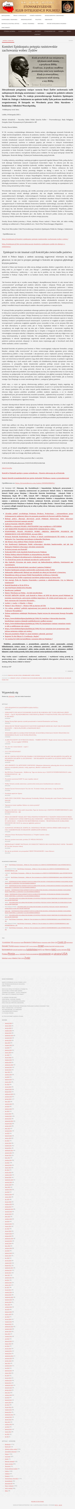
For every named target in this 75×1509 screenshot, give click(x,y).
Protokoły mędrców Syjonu (13, 793)
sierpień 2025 (8, 1040)
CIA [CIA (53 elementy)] (56, 942)
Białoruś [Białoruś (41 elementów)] (39, 942)
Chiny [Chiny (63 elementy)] (53, 942)
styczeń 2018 (8, 1260)
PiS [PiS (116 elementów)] (68, 949)
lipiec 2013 (7, 1392)
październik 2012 (9, 1414)
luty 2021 (7, 1170)
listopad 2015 (8, 1324)
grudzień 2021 (8, 1145)
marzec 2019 (8, 1226)
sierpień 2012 (8, 1419)
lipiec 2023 (7, 1101)
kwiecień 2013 (8, 1400)
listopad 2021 (8, 1148)
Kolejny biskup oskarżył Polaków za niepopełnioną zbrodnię (27, 554)
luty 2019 (7, 1228)
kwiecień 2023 (8, 1109)
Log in (60, 1505)
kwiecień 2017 (8, 1282)
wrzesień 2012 (8, 1417)
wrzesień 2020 (8, 1182)
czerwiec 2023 (8, 1104)
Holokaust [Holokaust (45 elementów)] (22, 946)
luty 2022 (7, 1140)
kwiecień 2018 (8, 1253)
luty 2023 (7, 1111)
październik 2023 (9, 1094)
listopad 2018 (8, 1236)
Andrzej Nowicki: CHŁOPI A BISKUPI (18, 524)
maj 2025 (7, 1047)
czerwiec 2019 (8, 1219)
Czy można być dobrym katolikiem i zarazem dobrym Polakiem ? (29, 639)
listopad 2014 (8, 1353)
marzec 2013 (8, 1402)
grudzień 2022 (8, 1116)
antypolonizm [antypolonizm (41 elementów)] (16, 942)
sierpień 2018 (8, 1243)
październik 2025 (9, 1035)
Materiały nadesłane (8, 40)
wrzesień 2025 (8, 1038)
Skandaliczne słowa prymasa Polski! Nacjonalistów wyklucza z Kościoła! (31, 575)
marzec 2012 (8, 1431)
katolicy (18, 678)
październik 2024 (9, 1064)
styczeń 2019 (8, 1231)
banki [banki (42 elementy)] (22, 942)
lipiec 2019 (7, 1216)
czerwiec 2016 (8, 1307)
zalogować (11, 696)
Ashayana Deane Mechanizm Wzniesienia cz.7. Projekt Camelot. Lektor (27, 835)
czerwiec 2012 (8, 1424)
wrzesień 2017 (8, 1270)
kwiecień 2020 (8, 1194)
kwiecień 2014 (8, 1370)
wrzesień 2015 (8, 1329)
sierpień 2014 (8, 1360)
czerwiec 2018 (8, 1248)
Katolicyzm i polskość (13, 590)
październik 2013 (9, 1385)
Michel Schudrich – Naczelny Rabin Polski (53, 678)
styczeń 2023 (8, 1113)
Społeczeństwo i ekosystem (11, 1478)
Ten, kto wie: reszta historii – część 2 (16, 747)
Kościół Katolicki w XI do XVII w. (17, 585)
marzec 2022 (8, 1138)
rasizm (3, 679)
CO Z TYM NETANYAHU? (13, 751)
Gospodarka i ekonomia (10, 1451)
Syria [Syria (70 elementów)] (28, 954)
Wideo (69, 31)
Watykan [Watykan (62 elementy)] (5, 958)
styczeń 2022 (8, 1143)
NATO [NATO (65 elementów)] (40, 950)
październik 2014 (9, 1356)
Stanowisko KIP (49, 31)
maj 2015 (7, 1338)
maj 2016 (7, 1309)
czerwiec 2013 (8, 1395)
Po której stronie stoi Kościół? (16, 549)
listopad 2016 (8, 1294)
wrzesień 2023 (8, 1096)
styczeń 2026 (8, 1028)
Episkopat (12, 678)
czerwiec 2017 (8, 1277)
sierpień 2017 (8, 1272)
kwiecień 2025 (8, 1050)
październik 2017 (9, 1267)
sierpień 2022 (8, 1126)
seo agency (7, 890)
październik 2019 (9, 1209)
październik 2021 (9, 1150)
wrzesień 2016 (8, 1299)
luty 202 (7, 1436)
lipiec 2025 (7, 1042)
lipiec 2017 (7, 1275)
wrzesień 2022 (8, 1123)
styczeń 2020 (8, 1201)
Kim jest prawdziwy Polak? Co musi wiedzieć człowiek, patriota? (29, 634)
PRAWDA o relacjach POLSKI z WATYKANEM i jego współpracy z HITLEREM (33, 526)
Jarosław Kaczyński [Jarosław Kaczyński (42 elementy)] (49, 946)
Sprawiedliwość (26, 675)
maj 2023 (7, 1106)
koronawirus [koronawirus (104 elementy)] (7, 949)
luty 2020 (7, 1199)
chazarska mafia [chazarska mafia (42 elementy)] (46, 942)
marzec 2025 (8, 1052)
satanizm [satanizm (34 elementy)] (17, 954)
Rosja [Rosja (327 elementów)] (11, 953)
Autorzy (38, 31)
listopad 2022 (8, 1118)
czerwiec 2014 (8, 1365)
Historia (6, 1454)
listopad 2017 (8, 1265)
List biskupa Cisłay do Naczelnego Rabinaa (31, 678)
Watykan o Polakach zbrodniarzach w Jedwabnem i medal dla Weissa (30, 557)
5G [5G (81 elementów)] (12, 942)
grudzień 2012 (8, 1409)
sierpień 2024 (8, 1069)
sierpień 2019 (8, 1214)
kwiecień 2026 (8, 1023)
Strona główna (9, 31)
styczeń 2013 (8, 1407)
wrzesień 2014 (8, 1358)
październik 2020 (9, 1179)
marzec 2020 (8, 1197)
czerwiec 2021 (8, 1160)
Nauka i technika (9, 1464)
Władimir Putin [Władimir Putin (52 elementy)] (16, 958)
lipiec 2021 (7, 1157)
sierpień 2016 (8, 1302)
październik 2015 (9, 1326)
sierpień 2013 (8, 1390)
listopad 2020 (8, 1177)
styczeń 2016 (8, 1319)
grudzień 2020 (8, 1175)
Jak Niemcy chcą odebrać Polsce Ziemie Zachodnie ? (24, 542)
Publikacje (7, 1473)
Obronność (7, 1466)
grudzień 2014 (8, 1351)
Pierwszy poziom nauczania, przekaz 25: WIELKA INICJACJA (24, 839)
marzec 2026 (8, 1025)
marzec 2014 (8, 1373)
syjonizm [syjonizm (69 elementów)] (23, 954)
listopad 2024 (8, 1062)
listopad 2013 (8, 1383)
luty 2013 (7, 1404)
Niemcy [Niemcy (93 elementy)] (48, 950)
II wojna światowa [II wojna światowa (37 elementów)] (33, 946)
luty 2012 (7, 1434)
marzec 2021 (8, 1167)
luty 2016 (7, 1316)
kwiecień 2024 (8, 1079)
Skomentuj (70, 671)
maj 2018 (7, 1250)
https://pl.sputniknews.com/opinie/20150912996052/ (35, 483)
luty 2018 (7, 1258)
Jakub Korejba (7, 468)
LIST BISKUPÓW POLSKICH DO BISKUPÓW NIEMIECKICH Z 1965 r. (30, 529)
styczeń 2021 (8, 1172)
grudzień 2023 (8, 1089)
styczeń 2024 (8, 1086)
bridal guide (7, 911)
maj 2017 (7, 1280)
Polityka (7, 1471)
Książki (61, 31)
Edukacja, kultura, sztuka (15, 675)
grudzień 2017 (8, 1263)
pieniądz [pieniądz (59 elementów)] (64, 950)
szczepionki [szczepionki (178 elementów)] (45, 954)
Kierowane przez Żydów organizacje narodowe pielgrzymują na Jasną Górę (32, 577)
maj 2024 (7, 1077)
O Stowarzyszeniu (25, 31)
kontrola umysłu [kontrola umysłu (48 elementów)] (59, 946)
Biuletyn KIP (8, 1446)
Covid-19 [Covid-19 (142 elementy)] (61, 942)
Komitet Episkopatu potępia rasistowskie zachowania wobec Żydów (30, 570)
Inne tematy (7, 1456)
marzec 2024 (8, 1082)
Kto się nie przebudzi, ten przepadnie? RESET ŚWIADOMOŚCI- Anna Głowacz (29, 851)
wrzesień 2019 (8, 1211)
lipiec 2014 (7, 1363)
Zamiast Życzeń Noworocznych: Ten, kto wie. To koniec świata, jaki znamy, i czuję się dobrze (34, 789)
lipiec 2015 (7, 1334)
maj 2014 (7, 1368)
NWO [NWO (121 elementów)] (53, 949)
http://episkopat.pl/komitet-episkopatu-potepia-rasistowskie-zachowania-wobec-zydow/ (35, 239)
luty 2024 (7, 1084)
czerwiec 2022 (8, 1130)
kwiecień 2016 (8, 1312)
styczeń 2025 (8, 1057)
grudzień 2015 (8, 1321)
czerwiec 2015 (8, 1336)
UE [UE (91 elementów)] (52, 954)
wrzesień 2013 (8, 1387)
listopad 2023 (8, 1091)
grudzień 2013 (8, 1380)
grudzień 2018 (8, 1233)
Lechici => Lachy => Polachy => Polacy (19, 603)
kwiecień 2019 (8, 1223)
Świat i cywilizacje (9, 1485)
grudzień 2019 (8, 1204)
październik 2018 (9, 1238)
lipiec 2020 (7, 1187)
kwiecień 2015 (8, 1341)
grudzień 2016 (8, 1292)
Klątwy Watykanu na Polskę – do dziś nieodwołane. (24, 593)
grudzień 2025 (8, 1030)
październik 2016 (9, 1297)
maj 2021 (7, 1162)
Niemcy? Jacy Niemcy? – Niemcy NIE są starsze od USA (25, 606)
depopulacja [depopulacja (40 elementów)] (69, 942)
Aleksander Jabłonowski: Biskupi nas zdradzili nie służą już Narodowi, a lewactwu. (35, 572)
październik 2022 (9, 1121)
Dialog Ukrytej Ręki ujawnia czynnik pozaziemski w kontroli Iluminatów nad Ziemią (31, 721)
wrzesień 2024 (8, 1067)
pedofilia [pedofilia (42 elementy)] (59, 950)
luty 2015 (7, 1346)
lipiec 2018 (7, 1246)
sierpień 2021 (8, 1155)
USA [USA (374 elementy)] (64, 953)
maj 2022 (7, 1133)
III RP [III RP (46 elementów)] (27, 946)
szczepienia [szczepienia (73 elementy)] (34, 954)
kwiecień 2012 (8, 1429)
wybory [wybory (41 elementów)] (10, 958)
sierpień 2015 (8, 1331)
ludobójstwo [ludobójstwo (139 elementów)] (32, 949)
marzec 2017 (8, 1285)
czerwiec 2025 (8, 1045)
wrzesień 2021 (8, 1152)
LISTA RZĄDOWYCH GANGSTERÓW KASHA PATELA (21, 707)
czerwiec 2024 (8, 1074)
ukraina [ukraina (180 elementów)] (57, 954)
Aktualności (7, 1444)
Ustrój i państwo (35, 675)
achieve (7, 894)
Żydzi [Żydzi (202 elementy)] (27, 957)
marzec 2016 (8, 1314)
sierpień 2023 (8, 1099)
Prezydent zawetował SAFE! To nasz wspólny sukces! (21, 779)
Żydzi (7, 679)
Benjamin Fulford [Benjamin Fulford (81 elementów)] (30, 942)
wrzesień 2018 (8, 1241)
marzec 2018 (8, 1255)
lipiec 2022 (7, 1128)
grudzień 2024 (8, 1060)
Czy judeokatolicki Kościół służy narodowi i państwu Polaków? (28, 567)
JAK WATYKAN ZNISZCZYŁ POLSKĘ (18, 588)
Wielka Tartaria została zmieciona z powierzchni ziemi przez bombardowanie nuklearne (33, 784)
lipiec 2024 (7, 1072)
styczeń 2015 (8, 1348)
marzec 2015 (8, 1343)
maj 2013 (7, 1397)
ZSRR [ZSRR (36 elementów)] (22, 958)
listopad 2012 (8, 1412)
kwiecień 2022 (8, 1135)
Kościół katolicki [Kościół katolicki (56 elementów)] (17, 950)
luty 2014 (7, 1375)
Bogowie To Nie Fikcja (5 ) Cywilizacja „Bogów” (22, 636)
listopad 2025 (8, 1033)
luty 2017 (7, 1287)
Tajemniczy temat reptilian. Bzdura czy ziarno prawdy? (22, 805)
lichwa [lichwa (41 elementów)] (24, 950)
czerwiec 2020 (8, 1189)
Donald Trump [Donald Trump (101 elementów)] (8, 946)
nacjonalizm (68, 678)
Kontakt (37, 34)
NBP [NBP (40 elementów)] (43, 950)
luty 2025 (7, 1055)
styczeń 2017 (8, 1289)
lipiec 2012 (7, 1422)
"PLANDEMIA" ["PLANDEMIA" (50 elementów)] (6, 942)
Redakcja (7, 1476)
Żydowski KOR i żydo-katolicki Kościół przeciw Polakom (26, 552)
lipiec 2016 (7, 1304)
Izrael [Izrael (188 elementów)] (41, 946)
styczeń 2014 (8, 1378)
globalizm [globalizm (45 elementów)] (16, 946)
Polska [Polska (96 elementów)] (4, 954)
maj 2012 (7, 1426)
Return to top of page (37, 1501)
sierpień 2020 (8, 1184)
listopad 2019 (8, 1206)
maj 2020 (7, 1192)
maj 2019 (7, 1221)
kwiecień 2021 (8, 1165)
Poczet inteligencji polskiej (11, 1468)
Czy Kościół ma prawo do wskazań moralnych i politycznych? (27, 560)
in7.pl (56, 1505)
